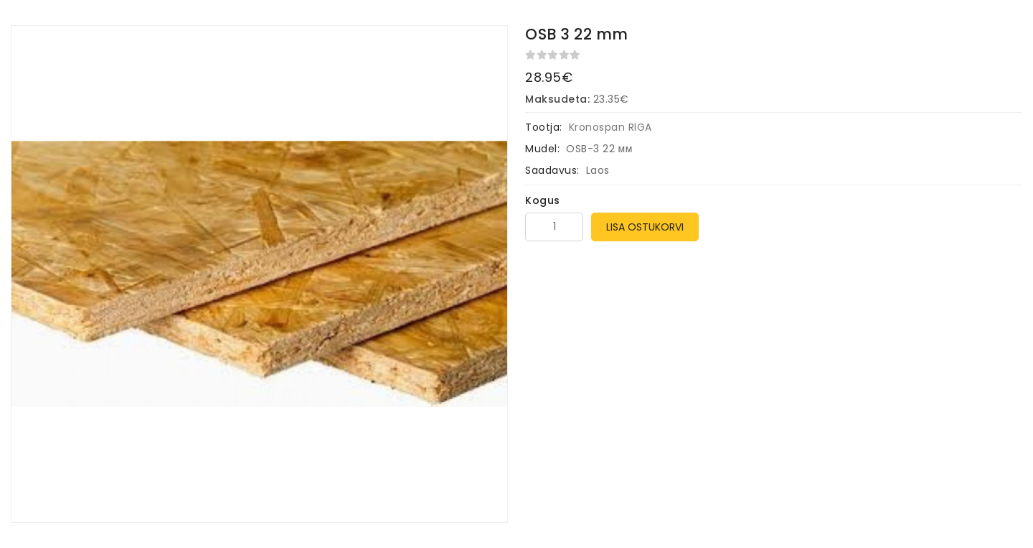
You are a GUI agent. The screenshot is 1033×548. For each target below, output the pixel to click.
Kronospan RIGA (610, 127)
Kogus (542, 200)
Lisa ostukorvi (645, 227)
